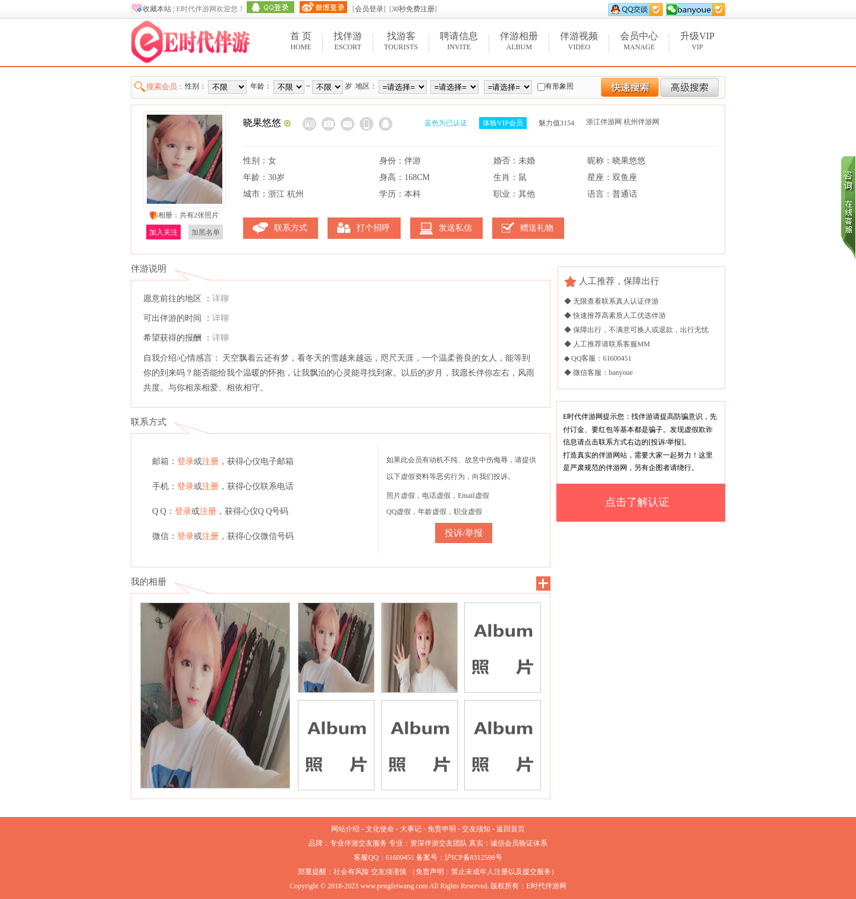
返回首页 (510, 829)
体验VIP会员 (503, 123)
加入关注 (163, 232)
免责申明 (441, 829)
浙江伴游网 (604, 122)
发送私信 (455, 227)
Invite (459, 40)
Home (300, 40)
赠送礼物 (536, 227)
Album (519, 40)
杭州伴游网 (641, 122)
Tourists (401, 40)
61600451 (400, 857)
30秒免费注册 (413, 9)
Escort (347, 40)
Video (579, 40)
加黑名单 (205, 232)
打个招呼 (373, 227)
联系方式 (290, 227)
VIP (697, 40)
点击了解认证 (637, 502)
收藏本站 (157, 9)
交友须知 (476, 829)
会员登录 (369, 9)
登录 (185, 461)
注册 (210, 461)
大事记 (410, 829)
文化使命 (380, 829)
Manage (639, 40)
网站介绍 (345, 829)
